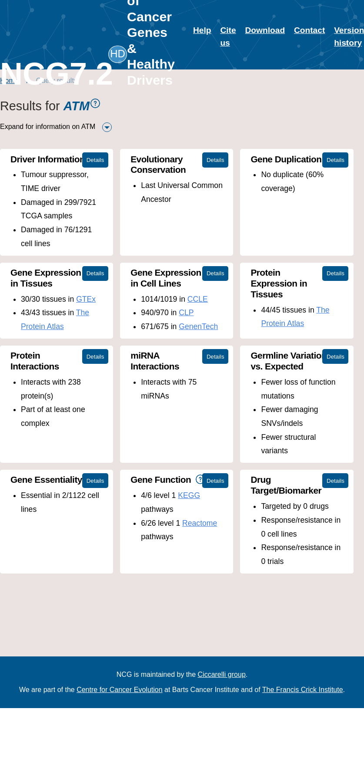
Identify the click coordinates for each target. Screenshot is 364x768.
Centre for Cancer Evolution (119, 689)
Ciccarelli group (222, 674)
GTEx (86, 299)
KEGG (189, 495)
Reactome (199, 523)
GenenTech (198, 326)
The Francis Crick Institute (302, 689)
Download (265, 30)
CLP (186, 312)
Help (202, 30)
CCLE (197, 299)
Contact (309, 30)
